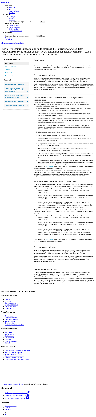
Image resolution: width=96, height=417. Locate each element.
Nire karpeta (8, 40)
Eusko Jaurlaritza (14, 11)
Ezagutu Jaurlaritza (11, 318)
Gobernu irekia (9, 323)
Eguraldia (8, 339)
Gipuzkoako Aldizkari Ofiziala (14, 356)
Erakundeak (8, 73)
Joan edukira (5, 2)
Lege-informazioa (14, 27)
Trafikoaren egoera (11, 341)
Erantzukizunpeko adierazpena (16, 84)
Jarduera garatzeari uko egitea (16, 106)
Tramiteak (12, 13)
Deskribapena (9, 63)
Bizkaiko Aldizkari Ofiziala (13, 354)
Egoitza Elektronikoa (15, 31)
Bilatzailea (12, 18)
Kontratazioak (9, 336)
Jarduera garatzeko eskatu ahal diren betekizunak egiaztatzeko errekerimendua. (16, 89)
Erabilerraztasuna (14, 25)
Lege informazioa (10, 306)
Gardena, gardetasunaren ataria (14, 325)
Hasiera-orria (13, 7)
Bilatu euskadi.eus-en (15, 22)
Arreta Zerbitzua (10, 321)
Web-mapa (12, 20)
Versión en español (10, 406)
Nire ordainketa (9, 337)
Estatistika (8, 343)
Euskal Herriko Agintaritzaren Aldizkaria (17, 350)
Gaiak (10, 9)
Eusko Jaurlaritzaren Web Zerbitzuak (12, 384)
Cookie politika (13, 29)
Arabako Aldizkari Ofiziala (13, 352)
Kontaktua (12, 16)
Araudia (7, 69)
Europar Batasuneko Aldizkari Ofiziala (17, 359)
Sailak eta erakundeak (11, 319)
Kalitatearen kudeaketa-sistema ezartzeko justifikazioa (16, 96)
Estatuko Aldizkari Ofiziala (13, 357)
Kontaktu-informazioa (11, 76)
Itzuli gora (8, 409)
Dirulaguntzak (9, 334)
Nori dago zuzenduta (11, 66)
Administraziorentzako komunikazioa (12, 43)
